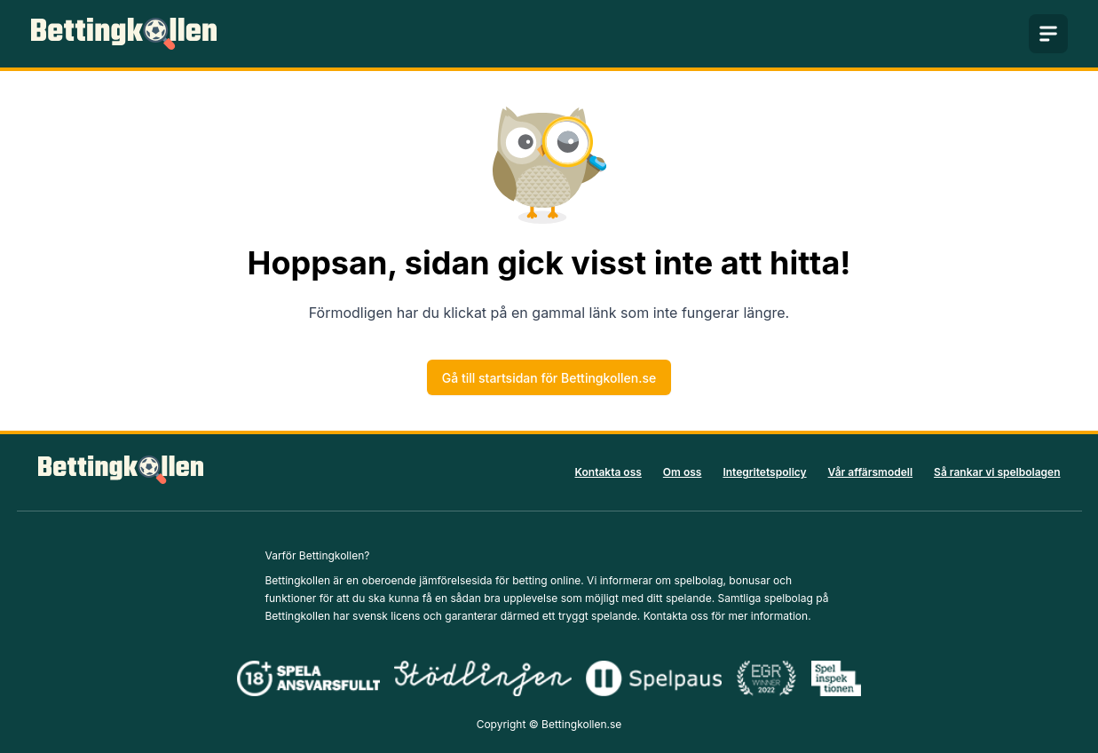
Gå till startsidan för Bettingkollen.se (549, 377)
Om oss (682, 472)
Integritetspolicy (764, 472)
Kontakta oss (608, 472)
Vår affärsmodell (870, 472)
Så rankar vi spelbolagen (997, 472)
